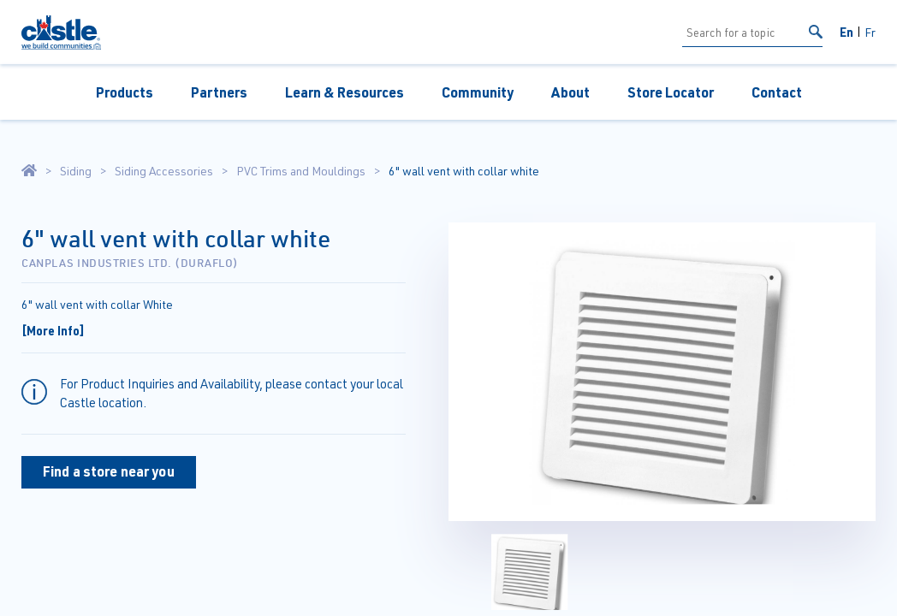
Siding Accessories (164, 171)
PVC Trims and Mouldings (300, 171)
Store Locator (670, 92)
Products (124, 92)
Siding (76, 171)
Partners (219, 92)
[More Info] (53, 330)
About (570, 92)
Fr (870, 32)
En (846, 31)
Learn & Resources (344, 92)
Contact (776, 92)
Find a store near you (109, 471)
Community (478, 92)
